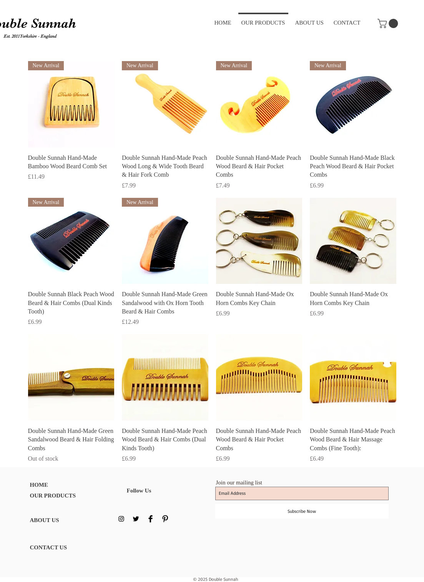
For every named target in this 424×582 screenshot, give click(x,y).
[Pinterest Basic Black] (165, 518)
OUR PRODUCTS (53, 495)
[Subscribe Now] (302, 511)
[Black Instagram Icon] (121, 518)
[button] (388, 23)
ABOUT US (44, 520)
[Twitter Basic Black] (136, 518)
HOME (39, 485)
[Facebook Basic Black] (150, 518)
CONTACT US (48, 547)
